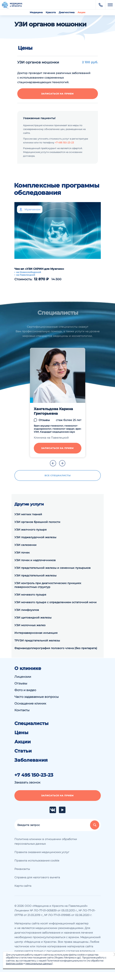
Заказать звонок (27, 782)
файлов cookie (14, 963)
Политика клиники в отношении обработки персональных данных (45, 841)
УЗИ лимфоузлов (26, 610)
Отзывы (44, 420)
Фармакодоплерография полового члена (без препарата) (55, 648)
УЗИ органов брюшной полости (37, 522)
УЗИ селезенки (25, 545)
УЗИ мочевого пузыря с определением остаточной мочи (55, 602)
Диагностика (66, 12)
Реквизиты (22, 869)
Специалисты (31, 723)
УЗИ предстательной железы (35, 575)
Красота (51, 12)
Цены (21, 732)
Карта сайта (22, 885)
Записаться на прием (57, 93)
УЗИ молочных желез (30, 625)
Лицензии (22, 677)
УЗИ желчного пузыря (30, 529)
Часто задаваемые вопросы (36, 697)
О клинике (27, 668)
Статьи (23, 751)
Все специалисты (58, 475)
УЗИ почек (22, 552)
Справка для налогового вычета (37, 877)
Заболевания (31, 760)
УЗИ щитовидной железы (32, 617)
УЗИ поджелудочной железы (35, 537)
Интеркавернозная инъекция (36, 633)
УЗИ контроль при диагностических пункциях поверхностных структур (47, 585)
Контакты (22, 710)
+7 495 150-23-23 (64, 142)
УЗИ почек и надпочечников (35, 560)
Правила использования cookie (36, 860)
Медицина (36, 12)
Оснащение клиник (30, 703)
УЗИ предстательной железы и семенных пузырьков (52, 568)
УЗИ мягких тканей (28, 514)
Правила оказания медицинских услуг (41, 852)
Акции (81, 12)
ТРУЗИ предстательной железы (37, 640)
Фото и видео (25, 690)
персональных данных (38, 963)
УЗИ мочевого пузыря (30, 594)
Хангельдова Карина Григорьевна (53, 411)
